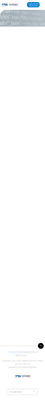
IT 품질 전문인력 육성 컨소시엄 (33, 5)
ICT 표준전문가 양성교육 (22, 18)
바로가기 (41, 346)
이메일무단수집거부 (30, 352)
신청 (35, 18)
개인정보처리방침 (15, 352)
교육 (9, 18)
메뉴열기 (42, 4)
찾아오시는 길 (20, 355)
